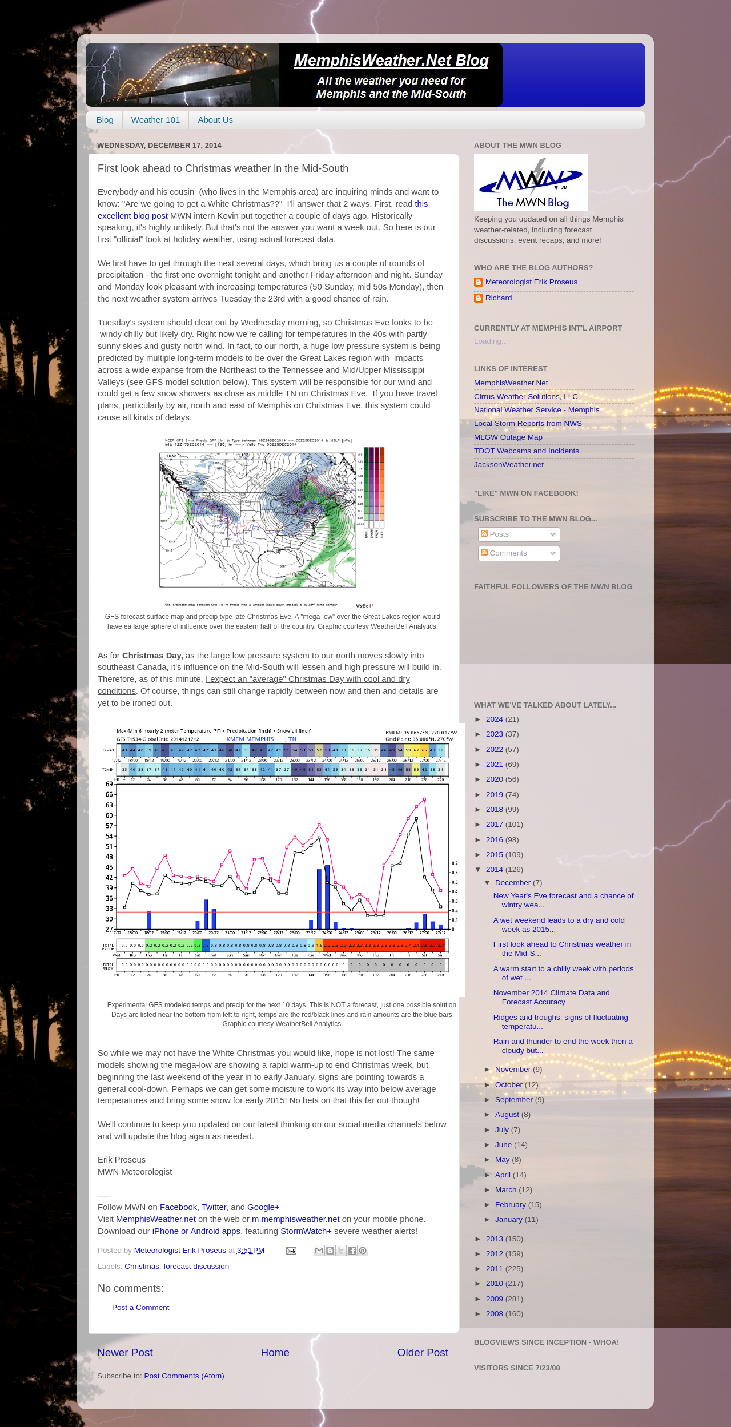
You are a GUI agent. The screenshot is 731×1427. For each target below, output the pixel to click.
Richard (498, 298)
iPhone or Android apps (196, 1231)
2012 (495, 1253)
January (510, 1219)
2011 (495, 1268)
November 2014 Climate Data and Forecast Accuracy (551, 997)
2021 (495, 764)
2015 (495, 854)
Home (275, 1352)
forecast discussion (197, 1266)
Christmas (141, 1266)
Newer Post (125, 1352)
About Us (215, 119)
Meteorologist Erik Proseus (531, 282)
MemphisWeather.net (156, 1219)
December (514, 882)
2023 (495, 734)
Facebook (178, 1207)
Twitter (214, 1207)
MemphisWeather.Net (511, 383)
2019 (495, 794)
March (507, 1189)
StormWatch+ (306, 1231)
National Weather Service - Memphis (537, 409)
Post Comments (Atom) (184, 1376)
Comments (504, 553)
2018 (495, 809)
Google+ (263, 1207)
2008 (495, 1313)
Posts (495, 534)
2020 (495, 779)
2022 (495, 749)
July (503, 1129)
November (514, 1069)
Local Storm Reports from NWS (528, 423)
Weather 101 (155, 119)
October (510, 1084)
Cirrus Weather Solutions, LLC (526, 396)
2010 (495, 1283)
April (504, 1175)
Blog (105, 119)
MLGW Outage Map (508, 437)
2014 (495, 869)
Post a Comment (141, 1307)
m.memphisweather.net (295, 1219)
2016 (495, 839)
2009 (495, 1299)
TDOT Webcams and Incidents (526, 451)
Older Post (422, 1352)
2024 (495, 719)
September (515, 1099)
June (504, 1144)
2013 (495, 1239)
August (508, 1114)
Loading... (491, 341)
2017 (495, 824)
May (503, 1159)
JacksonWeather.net (509, 464)
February (511, 1204)
